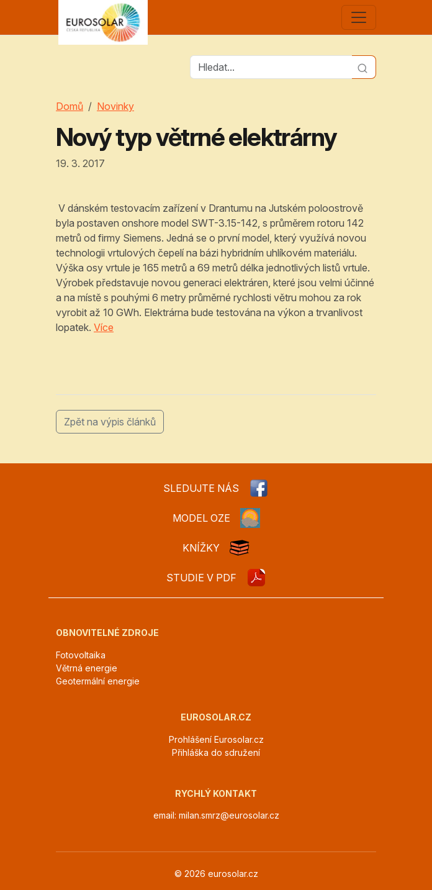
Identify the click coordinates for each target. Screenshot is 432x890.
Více (104, 327)
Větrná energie (86, 668)
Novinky (115, 106)
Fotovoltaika (81, 655)
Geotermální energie (98, 681)
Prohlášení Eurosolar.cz (216, 739)
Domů (69, 106)
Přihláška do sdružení (216, 752)
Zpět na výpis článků (110, 421)
